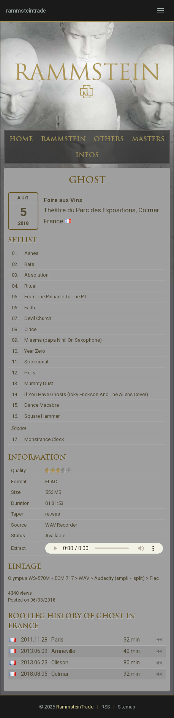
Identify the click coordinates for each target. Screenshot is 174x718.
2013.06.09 (34, 651)
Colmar (60, 674)
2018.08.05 (34, 674)
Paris (57, 640)
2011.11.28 (34, 640)
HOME (21, 139)
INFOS (87, 155)
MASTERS (148, 139)
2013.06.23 (34, 662)
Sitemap (126, 707)
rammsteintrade (26, 10)
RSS (105, 707)
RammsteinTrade (74, 707)
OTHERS (109, 139)
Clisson (59, 662)
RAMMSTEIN (63, 139)
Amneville (63, 651)
